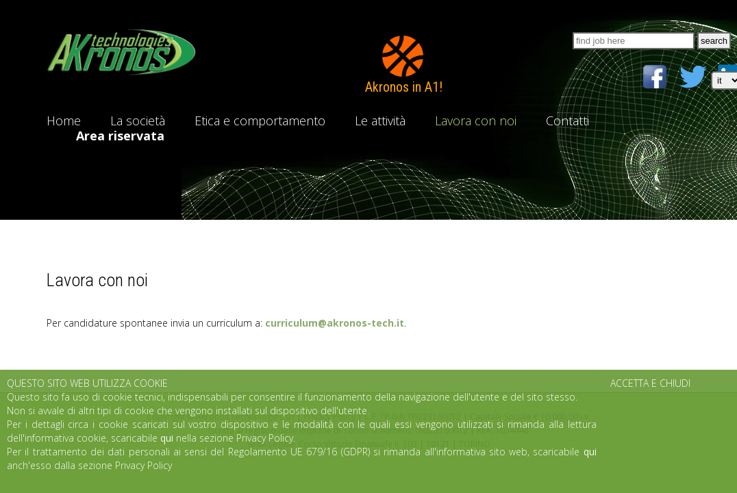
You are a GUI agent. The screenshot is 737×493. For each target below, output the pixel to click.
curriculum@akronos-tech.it (334, 322)
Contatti (567, 120)
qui (166, 437)
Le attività (380, 120)
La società (137, 120)
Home (64, 120)
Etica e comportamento (260, 120)
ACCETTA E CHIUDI (650, 383)
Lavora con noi (475, 120)
